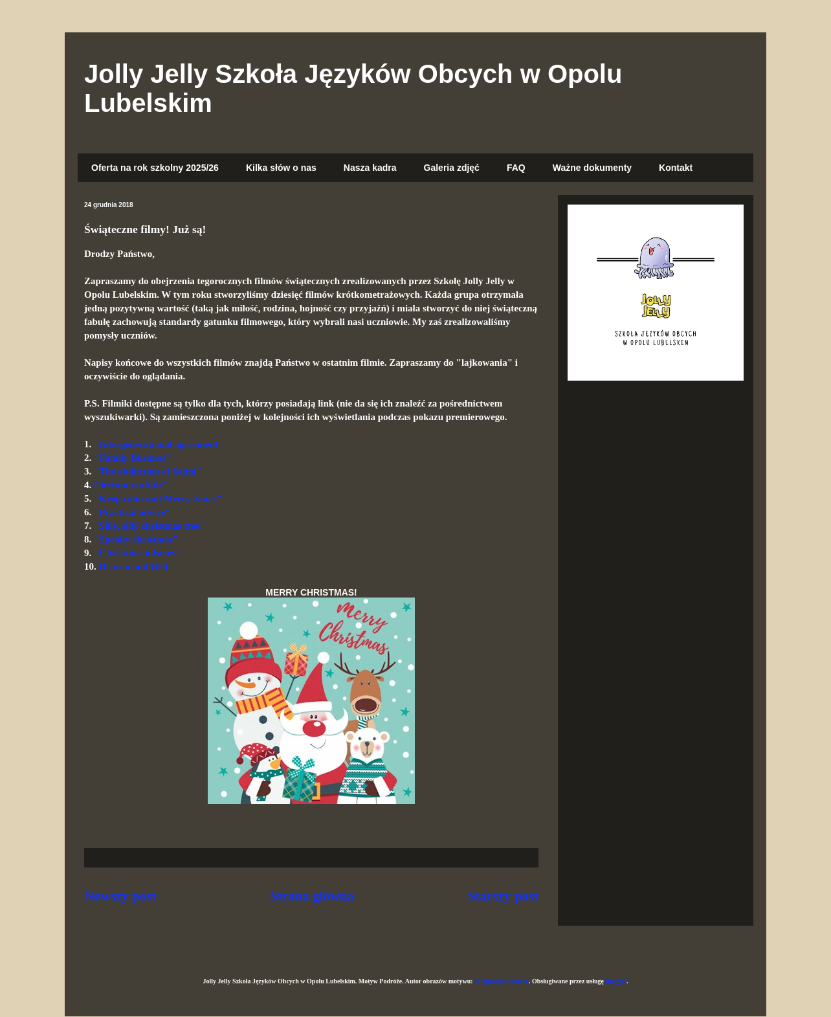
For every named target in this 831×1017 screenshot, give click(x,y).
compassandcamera (501, 981)
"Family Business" (133, 458)
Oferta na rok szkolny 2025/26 (155, 167)
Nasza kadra (370, 167)
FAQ (516, 167)
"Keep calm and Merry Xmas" (158, 498)
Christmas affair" (131, 485)
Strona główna (312, 896)
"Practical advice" (132, 512)
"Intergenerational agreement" (158, 444)
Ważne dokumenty (592, 167)
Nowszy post (120, 896)
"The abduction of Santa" (147, 471)
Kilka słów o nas (281, 167)
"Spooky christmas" (136, 539)
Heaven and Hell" (136, 566)
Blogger (616, 981)
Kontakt (675, 167)
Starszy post (503, 896)
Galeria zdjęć (452, 167)
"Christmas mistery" (137, 553)
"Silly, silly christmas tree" (149, 525)
